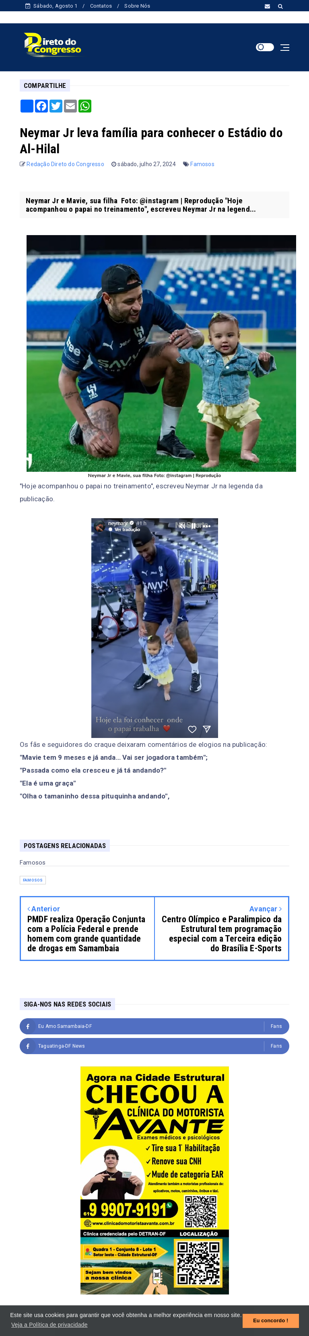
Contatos (101, 6)
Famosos (202, 164)
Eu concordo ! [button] (270, 1320)
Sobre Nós (137, 6)
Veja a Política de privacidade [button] (49, 1324)
